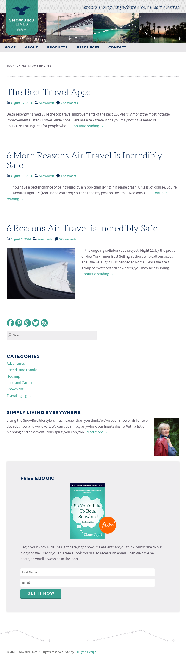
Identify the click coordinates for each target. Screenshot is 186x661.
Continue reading (87, 126)
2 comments (69, 103)
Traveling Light (19, 395)
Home (10, 47)
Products (57, 47)
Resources (88, 47)
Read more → (97, 432)
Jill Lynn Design (85, 652)
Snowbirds (46, 103)
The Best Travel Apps (49, 92)
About (31, 47)
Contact (117, 47)
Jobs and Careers (20, 383)
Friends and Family (22, 370)
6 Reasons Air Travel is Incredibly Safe (82, 228)
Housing (13, 376)
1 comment (68, 176)
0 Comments (68, 239)
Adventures (16, 363)
